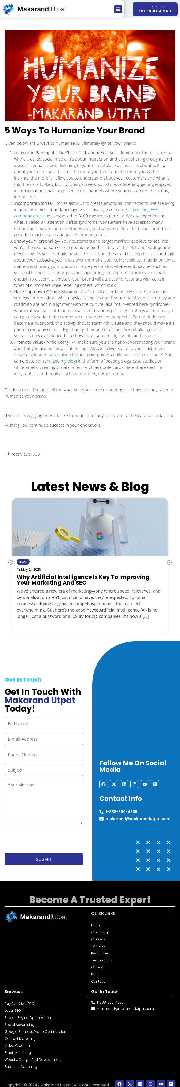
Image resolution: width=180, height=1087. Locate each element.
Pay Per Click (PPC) (20, 997)
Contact (98, 975)
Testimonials (101, 954)
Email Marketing (18, 1046)
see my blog (64, 361)
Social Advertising (19, 1018)
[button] (118, 9)
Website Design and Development (33, 1053)
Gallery (97, 961)
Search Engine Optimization (28, 1011)
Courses (98, 933)
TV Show (98, 940)
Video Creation (17, 1039)
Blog (95, 968)
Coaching (99, 926)
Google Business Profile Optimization (35, 1025)
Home (96, 919)
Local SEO (13, 1004)
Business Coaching (21, 1060)
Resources (100, 947)
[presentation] (40, 834)
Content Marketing (20, 1032)
